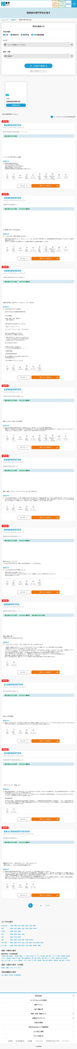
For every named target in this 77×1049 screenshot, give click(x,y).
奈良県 (26, 940)
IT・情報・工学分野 (29, 956)
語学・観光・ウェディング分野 (53, 956)
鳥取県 (11, 942)
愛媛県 (38, 942)
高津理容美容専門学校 (12, 389)
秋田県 (26, 925)
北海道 (11, 925)
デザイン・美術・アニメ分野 (30, 960)
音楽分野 (39, 960)
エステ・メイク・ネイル (15, 967)
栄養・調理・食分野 (36, 958)
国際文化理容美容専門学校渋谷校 (17, 831)
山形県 (30, 925)
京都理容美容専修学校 (12, 270)
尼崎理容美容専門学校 (12, 198)
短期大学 (6, 975)
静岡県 (11, 934)
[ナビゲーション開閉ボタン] (74, 3)
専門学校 (11, 975)
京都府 (15, 940)
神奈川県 (35, 928)
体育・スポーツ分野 (6, 960)
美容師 (7, 967)
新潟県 (11, 931)
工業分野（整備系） (18, 956)
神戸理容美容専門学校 (12, 753)
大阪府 (19, 940)
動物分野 (56, 960)
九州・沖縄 (4, 945)
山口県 (26, 942)
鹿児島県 (35, 945)
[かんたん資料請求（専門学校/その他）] (62, 3)
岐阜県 (19, 934)
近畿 (2, 940)
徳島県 (30, 942)
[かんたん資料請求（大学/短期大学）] (55, 3)
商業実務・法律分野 (65, 956)
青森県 (15, 925)
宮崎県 (30, 945)
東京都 (30, 928)
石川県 (15, 937)
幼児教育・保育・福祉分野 (61, 958)
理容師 (3, 967)
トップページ (4, 20)
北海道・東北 (4, 925)
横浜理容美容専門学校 (12, 125)
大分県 (26, 945)
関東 (2, 928)
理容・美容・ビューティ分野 (48, 958)
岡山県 (19, 942)
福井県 (19, 937)
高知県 (41, 942)
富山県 (11, 937)
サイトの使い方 (38, 1036)
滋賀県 (11, 940)
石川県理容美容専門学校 (13, 684)
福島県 (34, 925)
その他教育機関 (17, 975)
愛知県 (15, 934)
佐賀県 (15, 945)
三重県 (23, 934)
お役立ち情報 (38, 1022)
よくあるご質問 (38, 1031)
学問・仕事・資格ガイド (38, 1014)
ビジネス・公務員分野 (6, 958)
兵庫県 (23, 940)
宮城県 (23, 925)
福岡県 (11, 945)
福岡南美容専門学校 (11, 604)
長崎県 (19, 945)
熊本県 (23, 945)
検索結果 (13, 20)
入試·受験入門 (38, 1009)
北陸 (2, 937)
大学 (2, 975)
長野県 (19, 931)
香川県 (34, 942)
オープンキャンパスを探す (38, 1000)
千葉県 (26, 928)
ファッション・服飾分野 (17, 960)
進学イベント (38, 1005)
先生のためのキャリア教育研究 (38, 1027)
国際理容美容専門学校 (12, 529)
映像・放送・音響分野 (47, 960)
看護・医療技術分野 (26, 958)
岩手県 (19, 925)
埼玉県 (23, 928)
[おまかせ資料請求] (68, 3)
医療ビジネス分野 (16, 958)
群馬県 (19, 928)
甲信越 (3, 931)
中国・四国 (4, 942)
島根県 (15, 942)
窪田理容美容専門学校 (12, 459)
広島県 (23, 942)
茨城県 (11, 928)
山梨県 (15, 931)
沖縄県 (39, 945)
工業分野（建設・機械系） (7, 956)
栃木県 (15, 928)
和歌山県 (31, 940)
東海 (2, 934)
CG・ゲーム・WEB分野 (40, 956)
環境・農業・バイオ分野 (64, 960)
